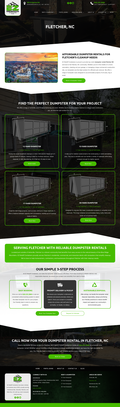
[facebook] (68, 3)
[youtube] (73, 3)
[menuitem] (36, 12)
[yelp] (71, 3)
